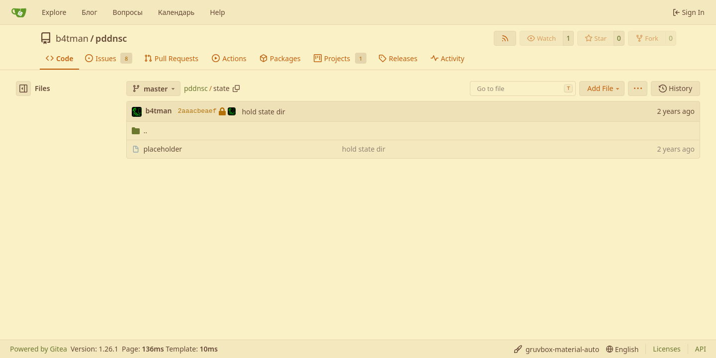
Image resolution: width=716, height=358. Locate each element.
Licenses (667, 349)
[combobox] (523, 88)
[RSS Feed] (505, 38)
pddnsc (111, 38)
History (675, 88)
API (700, 349)
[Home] (19, 12)
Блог (89, 12)
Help (217, 12)
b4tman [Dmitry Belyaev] (158, 110)
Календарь (176, 12)
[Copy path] (236, 88)
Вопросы (128, 12)
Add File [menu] (604, 88)
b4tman (72, 38)
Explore (54, 12)
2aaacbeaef (207, 111)
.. (139, 130)
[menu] (637, 88)
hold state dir (263, 111)
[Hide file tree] (23, 88)
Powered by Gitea (38, 349)
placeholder (162, 149)
